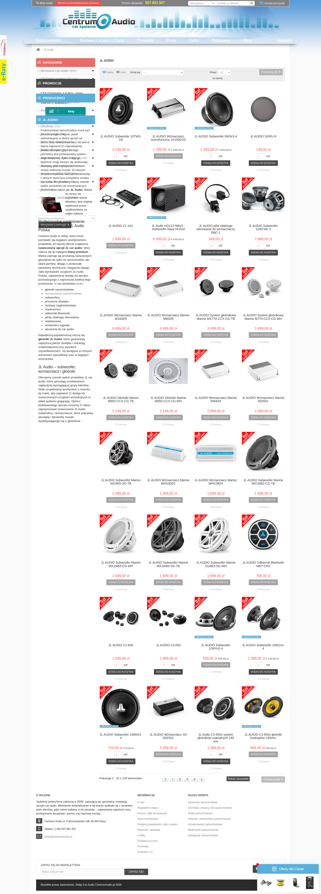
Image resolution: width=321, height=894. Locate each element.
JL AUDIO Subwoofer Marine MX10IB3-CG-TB (263, 482)
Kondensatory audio (57, 94)
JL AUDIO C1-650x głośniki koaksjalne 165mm (263, 736)
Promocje (145, 40)
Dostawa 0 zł (145, 851)
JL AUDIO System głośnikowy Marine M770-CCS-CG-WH (263, 317)
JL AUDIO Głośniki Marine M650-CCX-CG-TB (121, 399)
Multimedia (51, 110)
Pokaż (213, 72)
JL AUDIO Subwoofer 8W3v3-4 (216, 136)
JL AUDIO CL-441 (121, 226)
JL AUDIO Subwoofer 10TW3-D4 (120, 138)
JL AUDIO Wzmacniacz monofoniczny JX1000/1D (168, 138)
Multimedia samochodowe (203, 829)
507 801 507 (155, 3)
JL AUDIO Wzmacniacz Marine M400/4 (216, 399)
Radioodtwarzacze (57, 150)
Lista (120, 72)
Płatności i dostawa (148, 829)
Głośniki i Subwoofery (59, 86)
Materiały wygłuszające (60, 102)
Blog (248, 40)
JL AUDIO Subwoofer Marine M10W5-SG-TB (120, 482)
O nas (171, 40)
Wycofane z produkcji (59, 197)
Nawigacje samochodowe (203, 835)
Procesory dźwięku (57, 142)
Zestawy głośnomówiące (60, 166)
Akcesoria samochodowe (202, 802)
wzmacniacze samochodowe (63, 453)
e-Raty (141, 835)
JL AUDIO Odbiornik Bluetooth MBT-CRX (263, 564)
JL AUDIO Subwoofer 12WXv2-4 (216, 647)
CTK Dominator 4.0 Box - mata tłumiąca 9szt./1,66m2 (77, 223)
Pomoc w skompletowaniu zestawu (78, 3)
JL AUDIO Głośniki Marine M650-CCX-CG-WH (168, 399)
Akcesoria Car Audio (59, 70)
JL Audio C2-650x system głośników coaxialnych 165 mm (215, 738)
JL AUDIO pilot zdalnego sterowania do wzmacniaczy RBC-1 (216, 229)
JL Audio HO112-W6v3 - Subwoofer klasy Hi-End (168, 227)
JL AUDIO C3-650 (168, 645)
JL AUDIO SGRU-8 (263, 136)
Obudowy (50, 126)
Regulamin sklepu (147, 807)
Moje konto (44, 3)
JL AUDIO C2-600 (121, 645)
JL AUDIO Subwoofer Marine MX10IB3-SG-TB (168, 564)
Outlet (194, 40)
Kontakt (284, 40)
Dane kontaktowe (147, 818)
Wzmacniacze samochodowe (64, 158)
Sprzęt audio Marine (58, 181)
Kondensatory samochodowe (205, 824)
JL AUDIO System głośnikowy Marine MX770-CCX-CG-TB (216, 317)
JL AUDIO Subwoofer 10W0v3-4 (121, 736)
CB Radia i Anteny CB (59, 78)
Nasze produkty (48, 40)
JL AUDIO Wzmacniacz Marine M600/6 (168, 317)
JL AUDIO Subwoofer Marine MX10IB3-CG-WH (120, 564)
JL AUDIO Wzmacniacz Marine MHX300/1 (168, 482)
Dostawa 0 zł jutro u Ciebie (102, 40)
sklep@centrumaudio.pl (58, 836)
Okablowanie (53, 134)
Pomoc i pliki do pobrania (152, 813)
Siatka (108, 72)
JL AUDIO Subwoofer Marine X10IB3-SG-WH (215, 564)
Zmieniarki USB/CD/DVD (60, 174)
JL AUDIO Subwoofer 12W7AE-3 (263, 227)
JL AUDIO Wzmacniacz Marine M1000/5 (121, 317)
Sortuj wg (135, 72)
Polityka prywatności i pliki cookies (157, 824)
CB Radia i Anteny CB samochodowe (210, 807)
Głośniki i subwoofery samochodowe (209, 818)
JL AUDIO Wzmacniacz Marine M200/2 (263, 399)
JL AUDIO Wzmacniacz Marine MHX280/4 (216, 482)
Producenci (221, 40)
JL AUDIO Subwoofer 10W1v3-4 (263, 647)
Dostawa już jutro (147, 840)
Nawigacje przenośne (57, 118)
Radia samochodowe (200, 813)
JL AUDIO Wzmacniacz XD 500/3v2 (168, 736)
